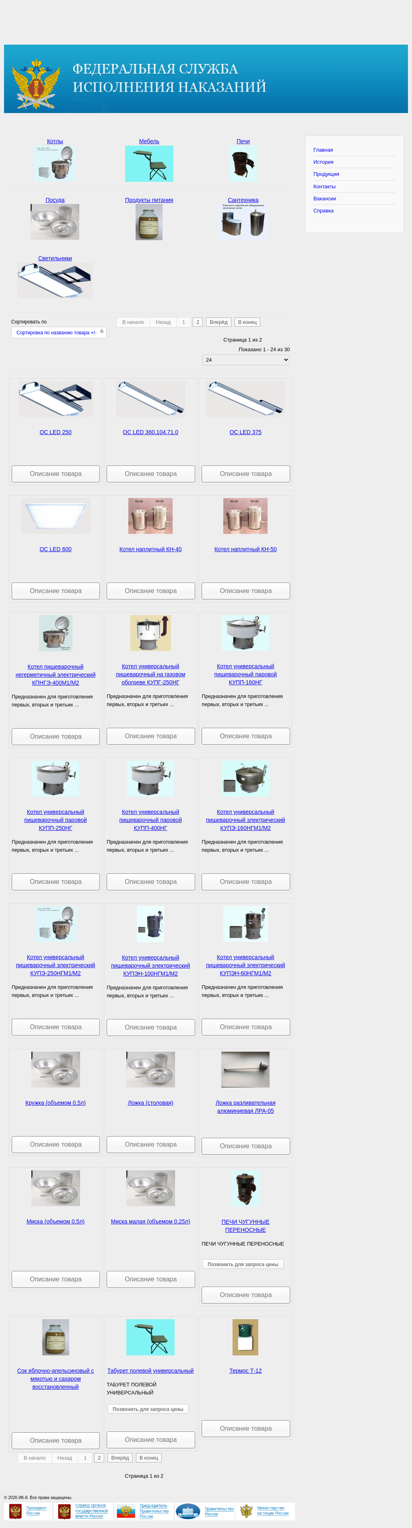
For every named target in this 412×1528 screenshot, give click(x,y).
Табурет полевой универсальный (150, 1370)
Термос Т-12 (245, 1370)
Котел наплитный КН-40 (150, 549)
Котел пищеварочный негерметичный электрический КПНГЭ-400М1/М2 (56, 674)
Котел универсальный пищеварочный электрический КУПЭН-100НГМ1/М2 (150, 965)
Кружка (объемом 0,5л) (55, 1103)
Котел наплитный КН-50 (245, 549)
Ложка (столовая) (150, 1103)
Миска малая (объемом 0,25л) (150, 1221)
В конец (247, 322)
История (323, 162)
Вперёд (218, 322)
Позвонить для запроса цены (243, 1264)
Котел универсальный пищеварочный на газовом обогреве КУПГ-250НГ (150, 674)
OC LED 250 (55, 432)
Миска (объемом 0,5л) (55, 1221)
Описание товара (56, 473)
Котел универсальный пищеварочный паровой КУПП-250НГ (55, 820)
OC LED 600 (55, 549)
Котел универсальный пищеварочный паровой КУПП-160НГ (245, 674)
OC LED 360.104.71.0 (150, 432)
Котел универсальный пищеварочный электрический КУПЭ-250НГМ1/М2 (55, 965)
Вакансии (324, 199)
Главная (323, 150)
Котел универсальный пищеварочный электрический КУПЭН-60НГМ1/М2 (245, 965)
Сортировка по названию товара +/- (56, 333)
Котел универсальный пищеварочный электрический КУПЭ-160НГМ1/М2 (245, 820)
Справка (323, 211)
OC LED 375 (246, 432)
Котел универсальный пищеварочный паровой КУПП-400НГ (150, 820)
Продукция (326, 174)
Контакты (324, 186)
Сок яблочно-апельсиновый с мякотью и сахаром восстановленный (55, 1378)
